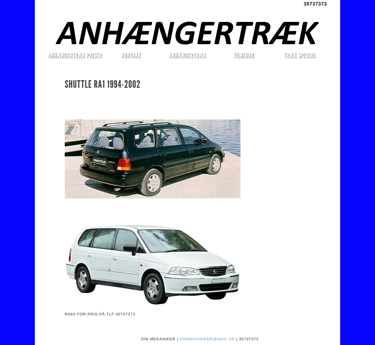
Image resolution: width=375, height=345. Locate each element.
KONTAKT (131, 55)
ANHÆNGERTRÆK (187, 55)
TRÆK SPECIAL (300, 55)
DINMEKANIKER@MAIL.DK (207, 339)
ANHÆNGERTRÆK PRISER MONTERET (75, 56)
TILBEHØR (243, 55)
